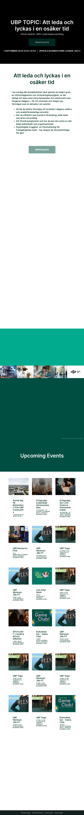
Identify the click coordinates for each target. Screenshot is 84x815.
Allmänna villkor (26, 812)
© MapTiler (65, 438)
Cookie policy (49, 812)
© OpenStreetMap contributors (75, 438)
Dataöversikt (59, 812)
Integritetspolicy (37, 812)
